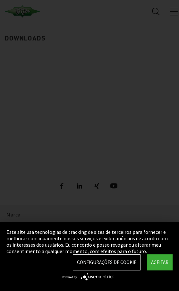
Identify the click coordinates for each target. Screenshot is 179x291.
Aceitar (159, 262)
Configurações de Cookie (106, 262)
